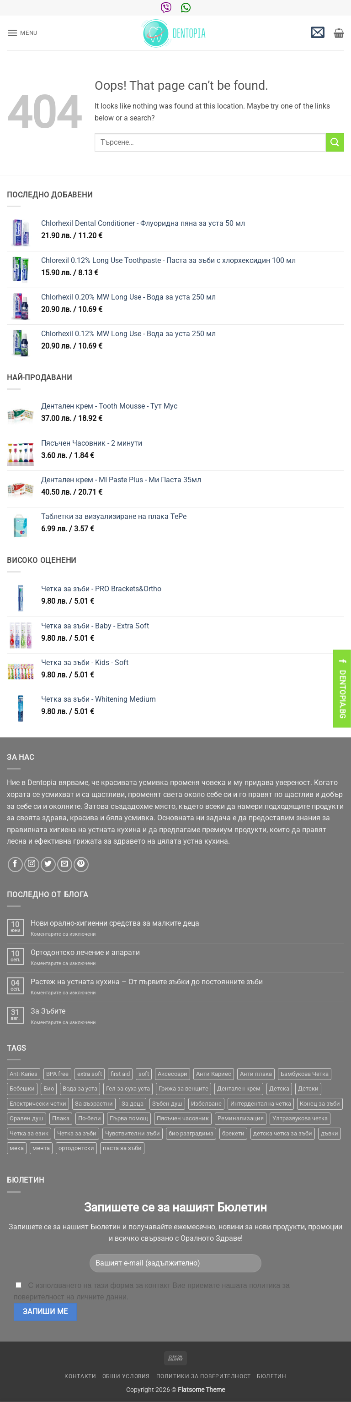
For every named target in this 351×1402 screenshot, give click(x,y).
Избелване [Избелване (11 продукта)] (206, 1103)
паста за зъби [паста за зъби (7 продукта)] (122, 1148)
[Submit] (335, 142)
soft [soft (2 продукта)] (143, 1073)
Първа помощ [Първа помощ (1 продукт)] (129, 1118)
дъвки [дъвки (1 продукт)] (329, 1133)
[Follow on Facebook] (15, 864)
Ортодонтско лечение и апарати (85, 952)
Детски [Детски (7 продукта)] (308, 1088)
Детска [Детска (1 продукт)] (279, 1088)
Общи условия (126, 1376)
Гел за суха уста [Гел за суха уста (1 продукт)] (128, 1088)
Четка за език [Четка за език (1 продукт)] (29, 1133)
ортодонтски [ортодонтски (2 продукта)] (76, 1148)
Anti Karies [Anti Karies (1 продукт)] (23, 1073)
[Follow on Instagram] (31, 864)
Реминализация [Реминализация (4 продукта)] (241, 1118)
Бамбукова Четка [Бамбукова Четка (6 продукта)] (305, 1073)
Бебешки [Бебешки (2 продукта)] (22, 1088)
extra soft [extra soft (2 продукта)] (89, 1073)
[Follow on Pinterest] (81, 864)
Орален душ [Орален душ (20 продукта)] (26, 1118)
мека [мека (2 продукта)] (17, 1148)
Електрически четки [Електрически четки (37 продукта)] (38, 1103)
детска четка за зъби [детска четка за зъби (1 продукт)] (282, 1133)
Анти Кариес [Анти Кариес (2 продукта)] (213, 1073)
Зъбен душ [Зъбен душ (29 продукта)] (167, 1103)
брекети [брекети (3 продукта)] (233, 1133)
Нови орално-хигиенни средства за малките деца (115, 923)
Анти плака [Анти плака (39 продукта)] (256, 1073)
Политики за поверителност (203, 1376)
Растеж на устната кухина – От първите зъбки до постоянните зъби (147, 981)
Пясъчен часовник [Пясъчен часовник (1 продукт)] (183, 1118)
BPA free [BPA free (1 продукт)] (57, 1073)
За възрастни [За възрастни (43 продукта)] (94, 1103)
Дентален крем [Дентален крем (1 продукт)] (239, 1088)
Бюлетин (271, 1376)
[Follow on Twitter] (48, 864)
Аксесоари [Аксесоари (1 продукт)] (172, 1073)
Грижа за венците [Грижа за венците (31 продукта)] (183, 1088)
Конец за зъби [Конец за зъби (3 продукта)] (320, 1103)
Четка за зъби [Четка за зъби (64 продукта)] (76, 1133)
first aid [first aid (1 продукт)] (120, 1073)
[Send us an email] (64, 864)
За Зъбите (48, 1011)
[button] (22, 33)
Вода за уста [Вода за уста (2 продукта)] (80, 1088)
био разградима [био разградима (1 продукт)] (191, 1133)
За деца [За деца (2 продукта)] (133, 1103)
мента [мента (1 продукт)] (41, 1148)
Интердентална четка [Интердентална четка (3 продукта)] (260, 1103)
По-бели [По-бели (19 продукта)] (89, 1118)
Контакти (80, 1376)
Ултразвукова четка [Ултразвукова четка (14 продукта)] (300, 1118)
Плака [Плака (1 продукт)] (60, 1118)
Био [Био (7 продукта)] (48, 1088)
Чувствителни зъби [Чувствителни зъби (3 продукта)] (132, 1133)
